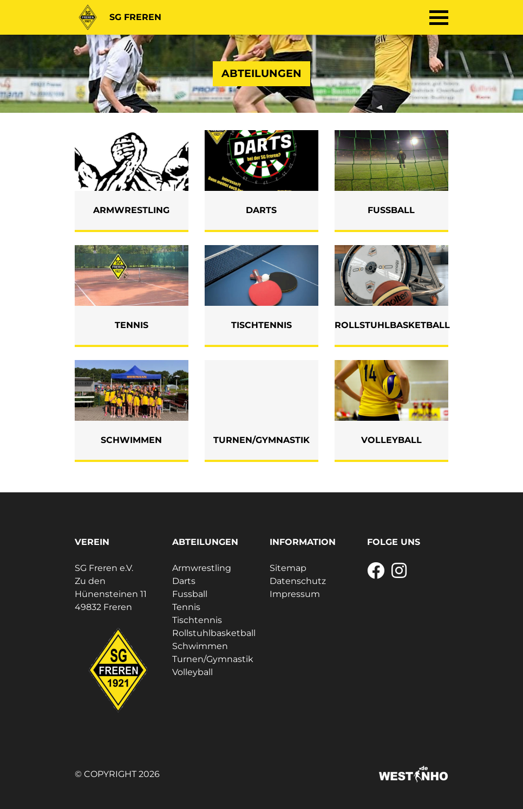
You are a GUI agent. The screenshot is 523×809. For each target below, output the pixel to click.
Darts (183, 581)
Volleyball (192, 672)
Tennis (186, 607)
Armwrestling (201, 568)
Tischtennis (197, 620)
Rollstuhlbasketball (214, 633)
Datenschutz (298, 581)
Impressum (295, 594)
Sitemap (288, 568)
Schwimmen (200, 646)
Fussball (189, 594)
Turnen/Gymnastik (212, 659)
